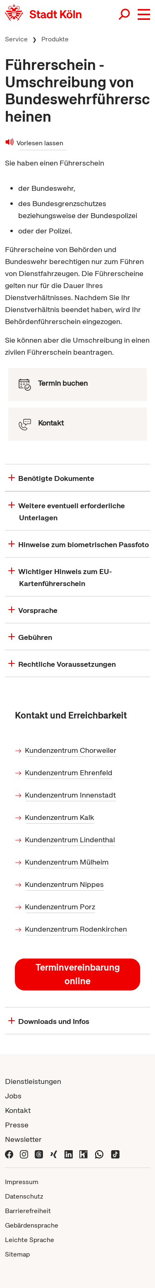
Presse (17, 1124)
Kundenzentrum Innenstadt (71, 795)
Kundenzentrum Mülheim (67, 862)
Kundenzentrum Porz (60, 906)
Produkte (55, 39)
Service (16, 39)
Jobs (13, 1096)
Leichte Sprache (29, 1239)
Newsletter (23, 1139)
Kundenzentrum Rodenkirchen (76, 929)
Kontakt (18, 1110)
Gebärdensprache (31, 1225)
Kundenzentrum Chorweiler (71, 750)
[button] (144, 14)
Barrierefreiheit (28, 1210)
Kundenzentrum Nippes (65, 884)
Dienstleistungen (33, 1081)
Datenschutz (24, 1196)
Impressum (21, 1181)
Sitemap (17, 1254)
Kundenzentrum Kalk (60, 817)
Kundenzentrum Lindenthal (70, 839)
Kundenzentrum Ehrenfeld (69, 772)
